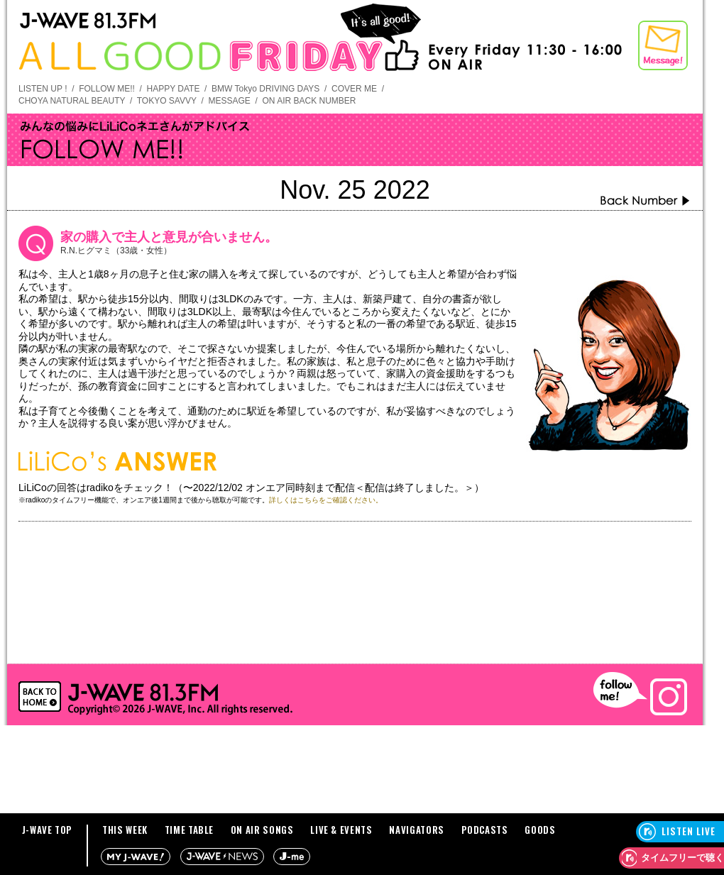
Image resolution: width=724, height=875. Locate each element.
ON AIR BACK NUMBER (309, 101)
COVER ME (354, 89)
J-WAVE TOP (47, 829)
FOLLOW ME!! (107, 89)
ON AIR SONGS (262, 829)
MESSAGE (229, 101)
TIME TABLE (189, 829)
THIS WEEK (125, 829)
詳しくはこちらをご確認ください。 (326, 500)
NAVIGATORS (416, 829)
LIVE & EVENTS (341, 829)
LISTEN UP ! (42, 89)
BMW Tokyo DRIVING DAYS (265, 89)
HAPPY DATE (173, 89)
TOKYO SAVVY (167, 101)
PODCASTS (484, 829)
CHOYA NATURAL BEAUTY (71, 101)
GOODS (540, 829)
